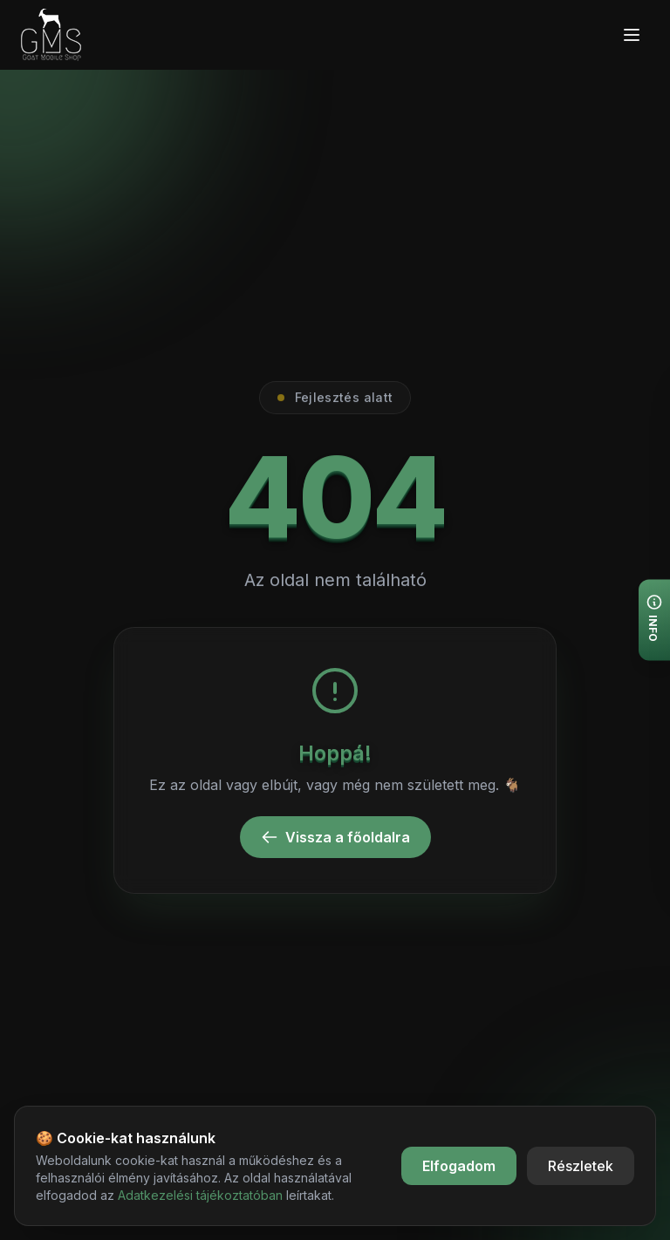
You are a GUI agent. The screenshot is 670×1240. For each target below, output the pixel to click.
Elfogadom (459, 1166)
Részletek (580, 1166)
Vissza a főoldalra (335, 837)
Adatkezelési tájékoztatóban (200, 1195)
